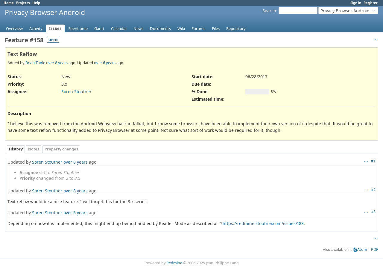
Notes (33, 149)
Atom (362, 249)
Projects (23, 3)
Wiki (181, 28)
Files (216, 28)
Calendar (119, 28)
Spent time (78, 28)
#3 (373, 211)
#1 (373, 161)
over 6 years (104, 62)
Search (269, 10)
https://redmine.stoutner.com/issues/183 (263, 223)
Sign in (355, 3)
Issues (55, 28)
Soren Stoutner (76, 91)
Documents (160, 28)
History (16, 149)
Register (371, 3)
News (138, 28)
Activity (35, 28)
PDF (374, 249)
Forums (198, 28)
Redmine (174, 263)
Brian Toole (35, 62)
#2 (373, 189)
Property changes (61, 149)
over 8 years (57, 62)
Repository (236, 28)
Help (36, 3)
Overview (14, 28)
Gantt (99, 28)
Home (9, 3)
